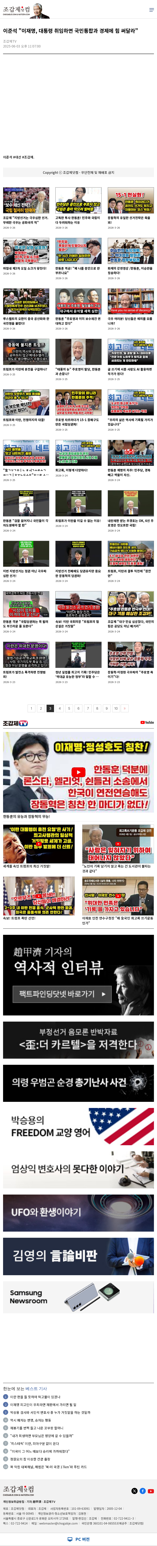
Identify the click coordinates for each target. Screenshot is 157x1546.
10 (116, 708)
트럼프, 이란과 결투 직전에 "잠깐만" (129, 573)
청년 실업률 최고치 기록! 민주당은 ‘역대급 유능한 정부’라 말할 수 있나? (77, 674)
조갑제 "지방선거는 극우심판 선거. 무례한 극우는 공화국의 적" (25, 220)
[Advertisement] (78, 1348)
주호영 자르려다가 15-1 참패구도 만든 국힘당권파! (77, 422)
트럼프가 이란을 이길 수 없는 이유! (78, 520)
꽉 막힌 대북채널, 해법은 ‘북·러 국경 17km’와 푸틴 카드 (48, 1466)
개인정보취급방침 (13, 1502)
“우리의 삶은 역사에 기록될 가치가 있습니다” (130, 422)
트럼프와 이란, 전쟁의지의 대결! (24, 420)
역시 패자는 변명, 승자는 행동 (30, 1420)
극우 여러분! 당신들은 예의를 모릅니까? (130, 320)
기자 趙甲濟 (34, 1502)
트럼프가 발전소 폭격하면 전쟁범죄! (24, 674)
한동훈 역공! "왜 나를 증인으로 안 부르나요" (77, 270)
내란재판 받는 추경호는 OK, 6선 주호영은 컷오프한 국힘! (131, 522)
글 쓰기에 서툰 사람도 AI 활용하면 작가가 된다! (130, 371)
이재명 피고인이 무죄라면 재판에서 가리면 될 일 (43, 1404)
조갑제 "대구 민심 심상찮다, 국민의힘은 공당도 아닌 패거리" (131, 623)
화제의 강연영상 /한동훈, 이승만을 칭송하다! (130, 270)
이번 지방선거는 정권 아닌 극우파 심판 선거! (24, 573)
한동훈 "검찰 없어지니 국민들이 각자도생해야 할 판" (25, 522)
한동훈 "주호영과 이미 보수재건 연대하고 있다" (78, 320)
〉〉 (125, 708)
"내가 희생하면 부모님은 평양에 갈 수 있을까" (42, 1435)
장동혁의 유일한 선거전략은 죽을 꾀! (129, 220)
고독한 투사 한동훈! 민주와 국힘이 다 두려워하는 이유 (77, 220)
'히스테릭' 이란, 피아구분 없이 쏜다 (34, 1443)
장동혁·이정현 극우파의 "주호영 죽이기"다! (130, 674)
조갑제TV (49, 1502)
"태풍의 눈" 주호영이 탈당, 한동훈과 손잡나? (78, 371)
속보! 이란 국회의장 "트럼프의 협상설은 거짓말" (77, 623)
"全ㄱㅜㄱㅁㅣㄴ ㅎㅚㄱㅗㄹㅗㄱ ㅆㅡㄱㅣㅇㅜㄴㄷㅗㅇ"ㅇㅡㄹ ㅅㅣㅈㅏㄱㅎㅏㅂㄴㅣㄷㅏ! (26, 472)
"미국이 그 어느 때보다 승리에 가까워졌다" (40, 1451)
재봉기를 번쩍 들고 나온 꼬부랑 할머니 (36, 1427)
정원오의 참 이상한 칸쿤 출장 (30, 1459)
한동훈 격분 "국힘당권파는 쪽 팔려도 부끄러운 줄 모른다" (25, 623)
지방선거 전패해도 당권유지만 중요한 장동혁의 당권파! (78, 573)
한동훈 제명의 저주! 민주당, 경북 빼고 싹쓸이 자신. (129, 472)
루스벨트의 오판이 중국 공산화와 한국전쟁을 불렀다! (26, 320)
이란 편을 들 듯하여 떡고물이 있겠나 (35, 1396)
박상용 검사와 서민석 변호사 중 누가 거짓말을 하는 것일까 (50, 1412)
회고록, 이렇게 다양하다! (71, 470)
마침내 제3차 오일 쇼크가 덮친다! (25, 268)
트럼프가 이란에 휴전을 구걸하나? (25, 369)
